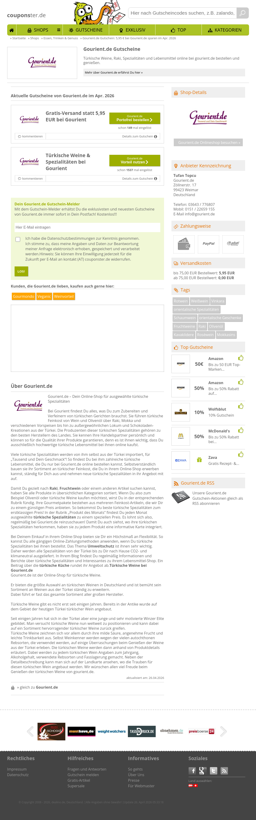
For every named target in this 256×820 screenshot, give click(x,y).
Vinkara (217, 301)
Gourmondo (23, 296)
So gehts (135, 769)
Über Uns (136, 774)
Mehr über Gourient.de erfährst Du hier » (114, 72)
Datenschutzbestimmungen (71, 238)
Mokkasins (226, 334)
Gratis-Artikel (79, 780)
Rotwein (181, 301)
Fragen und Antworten (87, 769)
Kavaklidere (184, 334)
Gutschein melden (83, 774)
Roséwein (205, 334)
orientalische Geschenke (220, 317)
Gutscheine (89, 30)
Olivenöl (216, 326)
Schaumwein (185, 317)
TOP (181, 30)
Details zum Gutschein (137, 136)
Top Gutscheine (197, 347)
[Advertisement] (125, 340)
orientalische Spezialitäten (196, 309)
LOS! (21, 271)
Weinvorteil (64, 296)
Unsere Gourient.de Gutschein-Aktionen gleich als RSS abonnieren (217, 498)
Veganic (44, 296)
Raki (201, 326)
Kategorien (228, 30)
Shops (41, 30)
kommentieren (32, 136)
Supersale (76, 785)
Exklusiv (135, 30)
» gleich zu (37, 687)
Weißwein (199, 301)
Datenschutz (18, 774)
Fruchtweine (184, 326)
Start (11, 29)
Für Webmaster (141, 785)
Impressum (17, 769)
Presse (133, 780)
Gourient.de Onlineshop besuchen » (209, 142)
